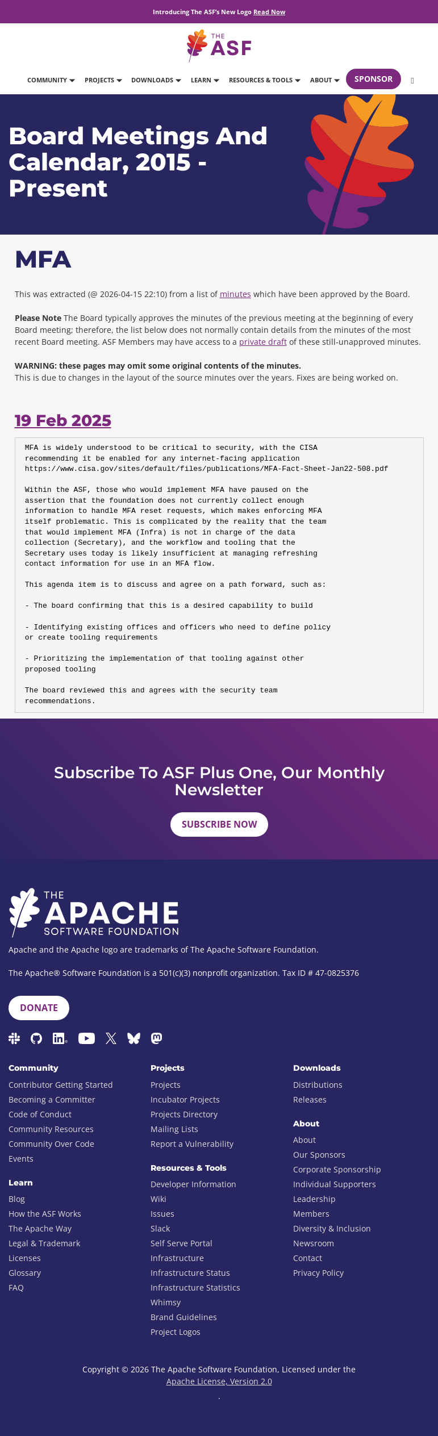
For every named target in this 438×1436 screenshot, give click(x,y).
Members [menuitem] (311, 1213)
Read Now (269, 11)
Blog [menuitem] (17, 1198)
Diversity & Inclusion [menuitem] (332, 1228)
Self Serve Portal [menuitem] (181, 1243)
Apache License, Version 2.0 (219, 1381)
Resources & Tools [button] (264, 80)
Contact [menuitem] (307, 1258)
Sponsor (373, 78)
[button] (411, 80)
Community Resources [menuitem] (51, 1129)
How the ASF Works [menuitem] (45, 1213)
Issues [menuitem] (162, 1213)
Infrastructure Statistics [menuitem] (195, 1287)
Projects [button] (103, 80)
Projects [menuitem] (166, 1084)
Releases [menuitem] (310, 1099)
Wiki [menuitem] (158, 1198)
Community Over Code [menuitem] (51, 1143)
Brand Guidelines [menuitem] (184, 1317)
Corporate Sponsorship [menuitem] (337, 1169)
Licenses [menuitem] (25, 1258)
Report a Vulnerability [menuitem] (192, 1143)
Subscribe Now (219, 824)
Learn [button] (205, 80)
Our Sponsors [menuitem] (319, 1154)
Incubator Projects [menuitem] (185, 1099)
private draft (263, 341)
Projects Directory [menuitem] (184, 1114)
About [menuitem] (304, 1139)
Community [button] (50, 80)
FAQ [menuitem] (16, 1287)
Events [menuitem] (21, 1158)
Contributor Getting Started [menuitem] (61, 1084)
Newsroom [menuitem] (313, 1243)
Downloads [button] (156, 80)
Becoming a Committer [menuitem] (52, 1099)
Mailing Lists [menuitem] (174, 1129)
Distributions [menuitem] (318, 1084)
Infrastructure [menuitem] (177, 1258)
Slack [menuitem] (160, 1228)
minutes (235, 294)
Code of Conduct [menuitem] (40, 1114)
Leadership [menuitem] (314, 1198)
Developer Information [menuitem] (193, 1184)
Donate (39, 1007)
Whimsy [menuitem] (166, 1302)
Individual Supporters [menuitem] (334, 1184)
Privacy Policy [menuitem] (318, 1272)
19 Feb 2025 (63, 420)
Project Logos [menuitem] (176, 1331)
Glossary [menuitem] (25, 1272)
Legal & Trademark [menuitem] (44, 1243)
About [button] (324, 80)
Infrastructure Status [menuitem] (190, 1272)
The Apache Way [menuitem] (40, 1228)
